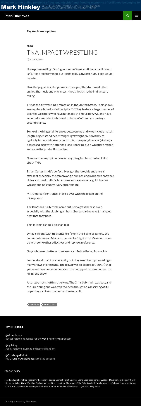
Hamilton (51, 383)
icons (91, 380)
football (91, 383)
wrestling (49, 304)
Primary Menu (136, 15)
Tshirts (97, 386)
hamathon (60, 383)
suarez (52, 380)
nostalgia (16, 383)
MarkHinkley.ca (17, 16)
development (115, 380)
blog (25, 380)
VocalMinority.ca (52, 338)
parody (98, 383)
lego (20, 380)
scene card (83, 380)
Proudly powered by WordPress (21, 401)
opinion (34, 304)
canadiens (20, 386)
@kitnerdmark (14, 335)
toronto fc (61, 386)
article (12, 386)
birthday (30, 386)
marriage (106, 383)
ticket (66, 380)
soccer (75, 386)
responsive (43, 380)
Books (8, 383)
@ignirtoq (11, 345)
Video (69, 386)
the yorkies (71, 383)
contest (59, 380)
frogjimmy (33, 380)
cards (132, 380)
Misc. (87, 386)
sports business (41, 386)
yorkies (97, 380)
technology (41, 383)
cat (7, 386)
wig (79, 383)
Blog (30, 46)
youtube (52, 386)
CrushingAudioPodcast (23, 358)
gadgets (73, 380)
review (122, 383)
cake (84, 383)
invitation (131, 383)
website (105, 380)
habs (23, 383)
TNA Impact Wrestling (62, 52)
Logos (81, 386)
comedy (126, 380)
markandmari (12, 380)
